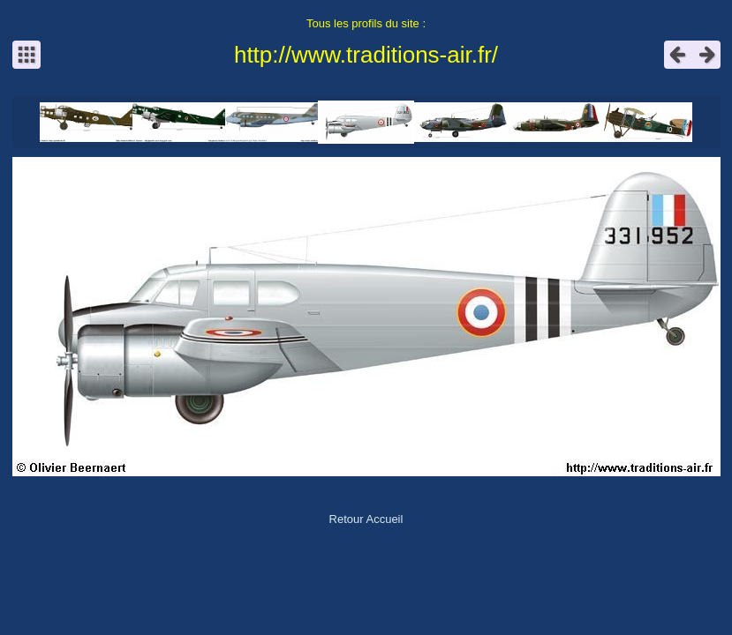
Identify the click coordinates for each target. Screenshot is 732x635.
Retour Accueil (366, 519)
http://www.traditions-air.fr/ (366, 54)
